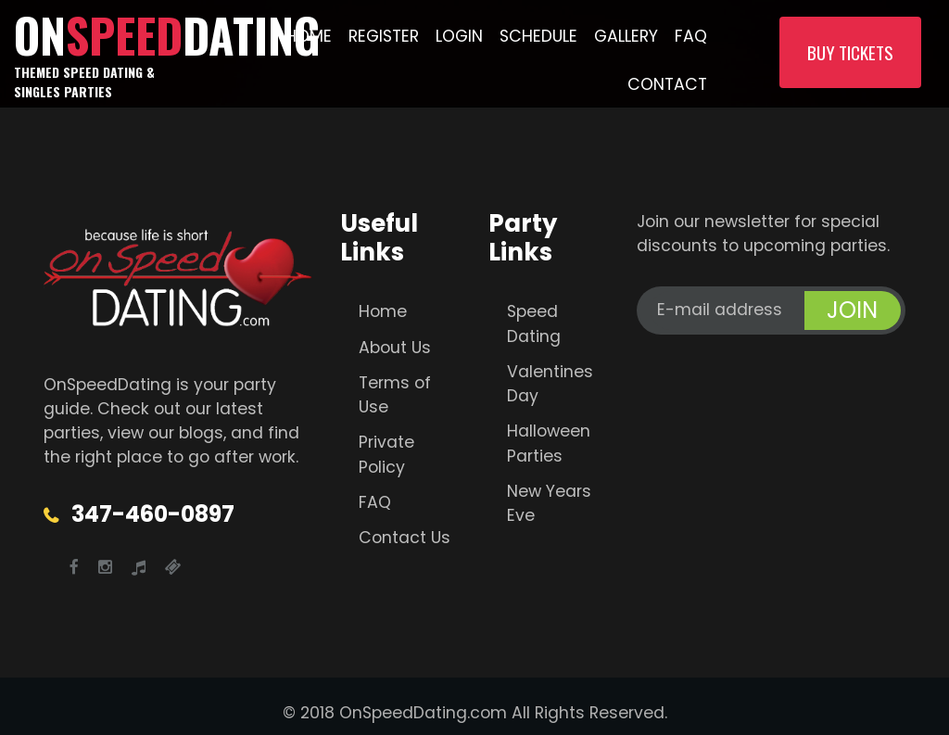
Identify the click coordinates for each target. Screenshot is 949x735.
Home (308, 36)
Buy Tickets (850, 52)
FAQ (691, 36)
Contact (667, 84)
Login (459, 36)
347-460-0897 (152, 514)
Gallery (626, 36)
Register (383, 36)
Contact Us (404, 537)
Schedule (538, 36)
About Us (395, 347)
